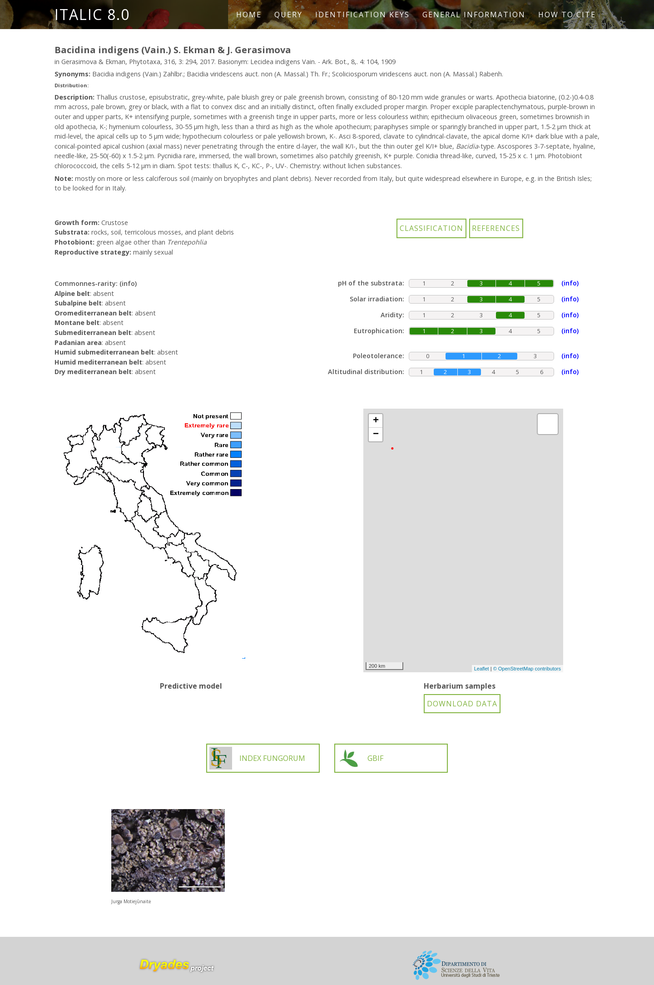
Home (249, 15)
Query (288, 15)
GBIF (360, 758)
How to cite (567, 15)
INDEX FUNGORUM (257, 758)
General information (473, 15)
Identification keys (362, 15)
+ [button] (376, 421)
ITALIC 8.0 (92, 14)
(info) (128, 283)
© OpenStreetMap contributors (527, 668)
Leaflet (481, 668)
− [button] (376, 434)
